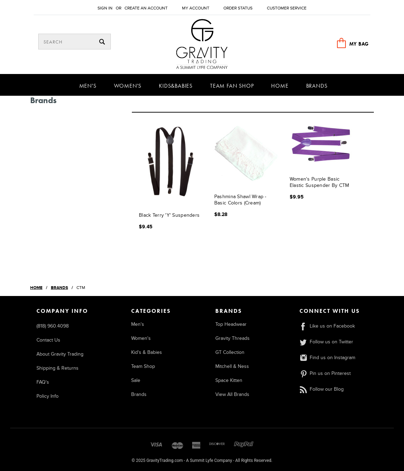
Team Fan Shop (232, 85)
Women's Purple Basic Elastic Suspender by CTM (319, 182)
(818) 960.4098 (52, 326)
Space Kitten (228, 380)
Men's (87, 85)
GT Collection (229, 352)
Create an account (146, 8)
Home (279, 85)
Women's (128, 85)
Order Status (237, 8)
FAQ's (42, 382)
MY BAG (359, 44)
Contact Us (48, 340)
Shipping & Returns (57, 368)
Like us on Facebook (327, 326)
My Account (195, 8)
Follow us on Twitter (326, 342)
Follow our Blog (321, 389)
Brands (317, 85)
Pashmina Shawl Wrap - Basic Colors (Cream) (240, 200)
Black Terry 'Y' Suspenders (169, 215)
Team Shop (143, 366)
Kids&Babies (176, 85)
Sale (135, 380)
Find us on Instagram (327, 358)
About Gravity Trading (59, 354)
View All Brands (232, 394)
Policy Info (47, 396)
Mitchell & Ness (232, 366)
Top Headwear (231, 324)
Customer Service (287, 8)
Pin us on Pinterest (325, 373)
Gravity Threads (232, 338)
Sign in (105, 8)
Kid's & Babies (146, 352)
